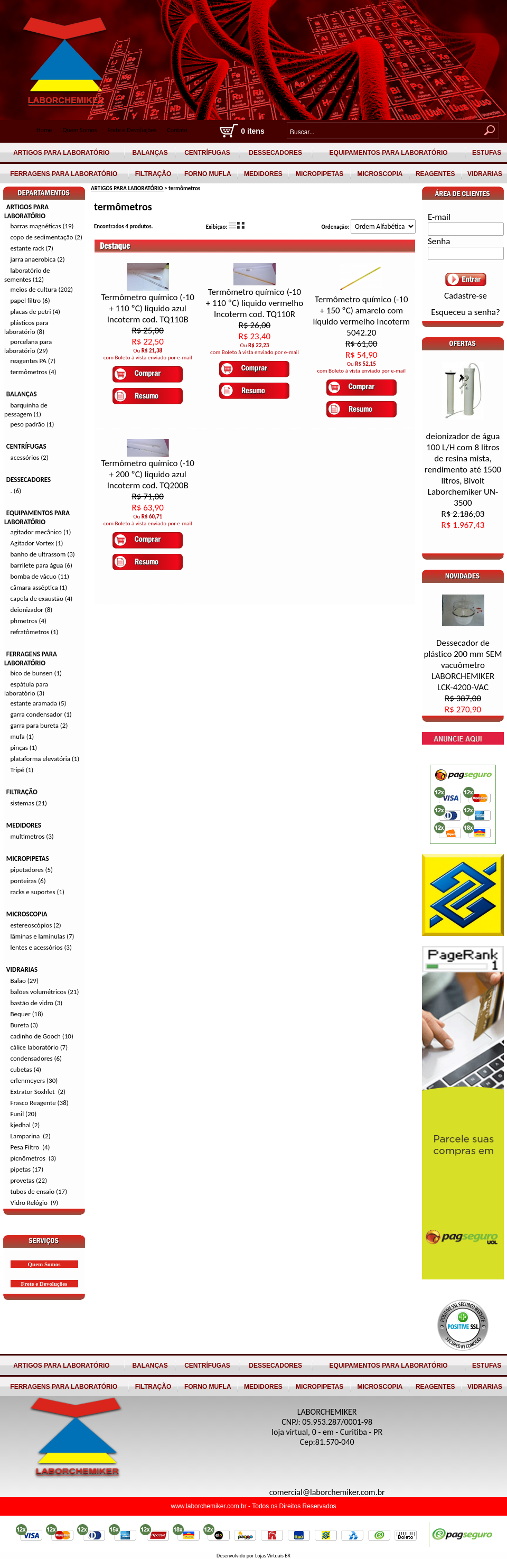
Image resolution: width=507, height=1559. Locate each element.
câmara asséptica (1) (39, 587)
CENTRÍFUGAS (207, 152)
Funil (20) (24, 1114)
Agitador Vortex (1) (37, 543)
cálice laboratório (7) (39, 1047)
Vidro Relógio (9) (35, 1203)
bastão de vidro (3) (37, 1003)
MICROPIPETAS (319, 174)
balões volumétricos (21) (45, 992)
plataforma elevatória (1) (45, 759)
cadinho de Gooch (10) (42, 1036)
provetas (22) (29, 1180)
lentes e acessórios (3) (41, 947)
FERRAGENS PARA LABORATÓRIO (63, 174)
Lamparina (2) (31, 1136)
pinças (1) (24, 747)
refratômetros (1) (35, 632)
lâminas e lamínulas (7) (42, 936)
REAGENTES (435, 174)
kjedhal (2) (25, 1125)
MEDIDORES (263, 174)
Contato (177, 130)
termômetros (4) (34, 372)
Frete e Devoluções (132, 130)
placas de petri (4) (35, 311)
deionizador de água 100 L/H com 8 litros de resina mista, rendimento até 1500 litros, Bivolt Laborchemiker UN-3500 (462, 481)
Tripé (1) (22, 770)
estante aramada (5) (39, 703)
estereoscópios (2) (36, 925)
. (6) (16, 491)
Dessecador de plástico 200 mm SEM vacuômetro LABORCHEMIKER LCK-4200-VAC (462, 676)
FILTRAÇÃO (153, 174)
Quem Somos (79, 130)
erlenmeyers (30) (34, 1080)
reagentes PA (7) (33, 361)
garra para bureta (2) (39, 725)
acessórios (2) (30, 457)
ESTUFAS (487, 152)
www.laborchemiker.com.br (209, 1506)
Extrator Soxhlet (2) (38, 1092)
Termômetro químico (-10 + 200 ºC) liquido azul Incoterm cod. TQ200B (147, 474)
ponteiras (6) (28, 881)
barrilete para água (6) (41, 565)
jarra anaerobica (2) (38, 259)
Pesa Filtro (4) (30, 1147)
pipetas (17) (27, 1169)
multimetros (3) (32, 836)
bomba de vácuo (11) (40, 576)
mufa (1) (22, 736)
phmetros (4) (28, 621)
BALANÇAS (150, 152)
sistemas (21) (29, 803)
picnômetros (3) (34, 1158)
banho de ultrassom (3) (43, 554)
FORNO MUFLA (208, 174)
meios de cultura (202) (42, 289)
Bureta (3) (25, 1025)
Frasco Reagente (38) (40, 1103)
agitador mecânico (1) (41, 532)
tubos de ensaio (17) (39, 1191)
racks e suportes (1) (38, 892)
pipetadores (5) (32, 870)
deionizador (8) (32, 610)
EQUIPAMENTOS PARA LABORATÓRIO (388, 152)
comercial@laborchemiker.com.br (327, 1492)
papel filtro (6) (30, 300)
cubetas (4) (26, 1069)
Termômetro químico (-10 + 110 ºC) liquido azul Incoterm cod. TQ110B (147, 308)
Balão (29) (25, 981)
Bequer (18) (27, 1014)
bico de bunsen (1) (36, 673)
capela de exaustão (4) (42, 598)
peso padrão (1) (32, 424)
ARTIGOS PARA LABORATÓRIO (61, 152)
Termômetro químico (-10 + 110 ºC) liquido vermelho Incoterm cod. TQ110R (254, 303)
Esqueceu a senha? (465, 312)
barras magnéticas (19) (42, 226)
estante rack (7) (32, 248)
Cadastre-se (465, 295)
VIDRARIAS (485, 174)
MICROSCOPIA (379, 174)
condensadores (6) (36, 1058)
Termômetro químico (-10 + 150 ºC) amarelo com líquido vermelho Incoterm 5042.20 (361, 316)
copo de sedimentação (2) (46, 237)
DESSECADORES (275, 152)
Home (44, 130)
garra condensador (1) (41, 714)
